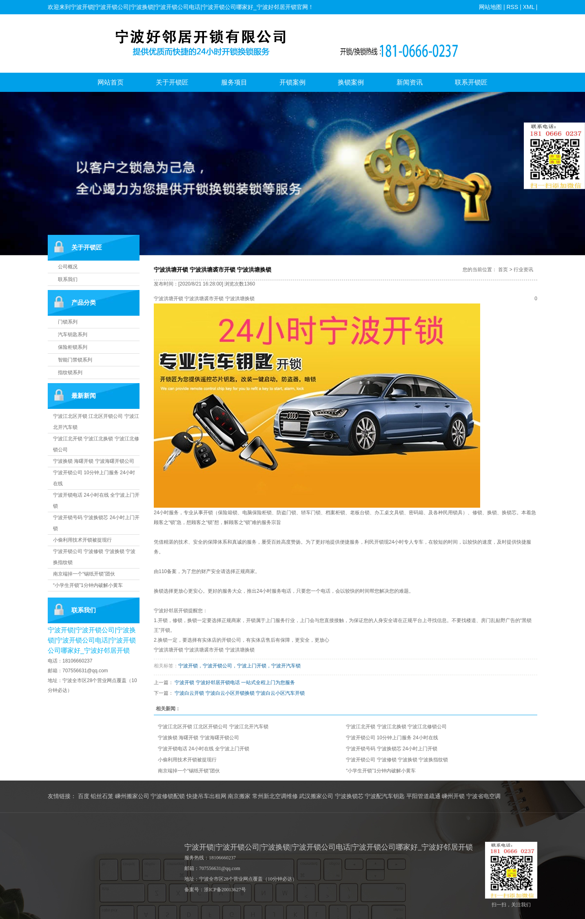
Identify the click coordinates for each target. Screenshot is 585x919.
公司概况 (68, 267)
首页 (503, 269)
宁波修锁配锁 (168, 796)
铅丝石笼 (102, 796)
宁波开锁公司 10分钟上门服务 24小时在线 (392, 738)
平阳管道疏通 (423, 796)
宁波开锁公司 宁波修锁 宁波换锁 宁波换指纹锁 (397, 760)
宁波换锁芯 (349, 796)
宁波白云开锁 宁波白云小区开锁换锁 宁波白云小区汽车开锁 (240, 693)
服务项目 (234, 82)
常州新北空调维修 (275, 796)
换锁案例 (351, 82)
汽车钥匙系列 (72, 334)
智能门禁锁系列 (75, 360)
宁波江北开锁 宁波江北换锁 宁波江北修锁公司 (396, 726)
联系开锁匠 (471, 82)
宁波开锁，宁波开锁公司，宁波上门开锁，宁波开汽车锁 (239, 666)
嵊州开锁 (453, 796)
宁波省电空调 (483, 796)
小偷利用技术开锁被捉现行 (82, 540)
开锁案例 (292, 82)
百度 (83, 796)
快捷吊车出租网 (206, 796)
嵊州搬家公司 (132, 796)
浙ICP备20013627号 (225, 889)
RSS (512, 7)
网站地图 (490, 7)
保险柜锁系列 (72, 347)
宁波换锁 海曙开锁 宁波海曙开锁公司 (93, 461)
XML (528, 7)
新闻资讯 (410, 82)
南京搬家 (239, 796)
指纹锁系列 (70, 372)
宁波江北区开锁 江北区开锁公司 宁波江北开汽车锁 (213, 726)
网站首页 (111, 82)
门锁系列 (68, 322)
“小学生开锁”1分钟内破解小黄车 (88, 585)
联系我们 (68, 279)
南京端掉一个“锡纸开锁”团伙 (84, 574)
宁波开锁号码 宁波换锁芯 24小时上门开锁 (391, 749)
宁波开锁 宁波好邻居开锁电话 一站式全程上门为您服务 (235, 682)
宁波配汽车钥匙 (385, 796)
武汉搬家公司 (316, 796)
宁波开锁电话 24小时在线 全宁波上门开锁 (203, 749)
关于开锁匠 (172, 82)
